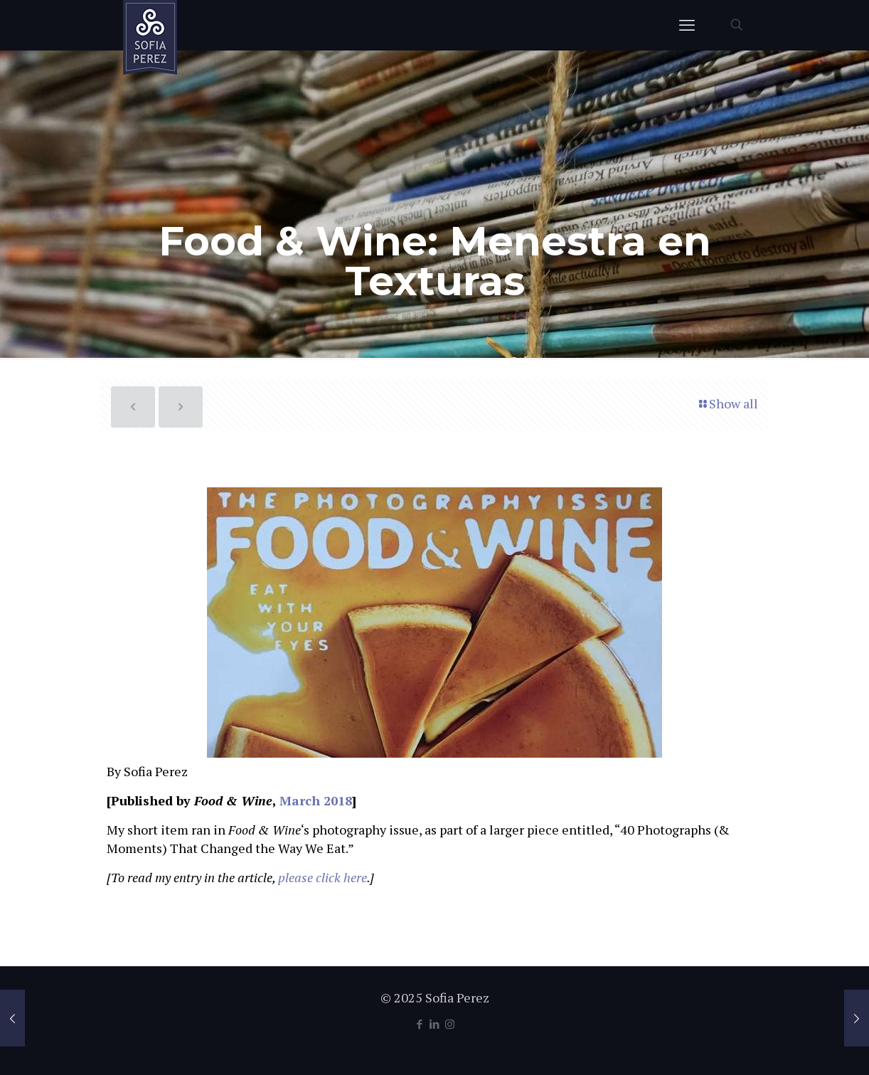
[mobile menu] (687, 25)
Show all (727, 403)
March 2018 (315, 800)
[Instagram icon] (449, 1024)
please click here (322, 877)
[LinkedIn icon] (435, 1024)
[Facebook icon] (420, 1024)
